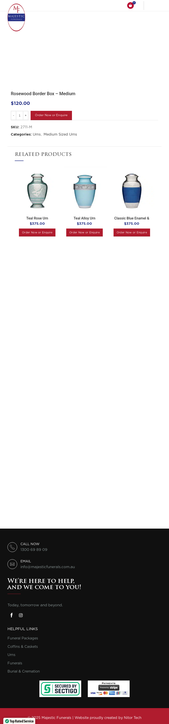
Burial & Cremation (23, 671)
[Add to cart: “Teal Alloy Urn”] (84, 232)
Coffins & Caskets (22, 646)
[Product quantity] (19, 115)
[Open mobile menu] (156, 5)
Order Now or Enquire (51, 115)
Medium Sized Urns (60, 134)
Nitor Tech (132, 718)
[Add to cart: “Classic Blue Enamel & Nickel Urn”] (132, 232)
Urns (37, 134)
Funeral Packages (22, 638)
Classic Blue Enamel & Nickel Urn (131, 220)
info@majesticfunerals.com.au (47, 567)
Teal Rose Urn (37, 218)
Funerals (14, 663)
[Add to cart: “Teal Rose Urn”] (37, 232)
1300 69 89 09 (33, 550)
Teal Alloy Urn (85, 218)
